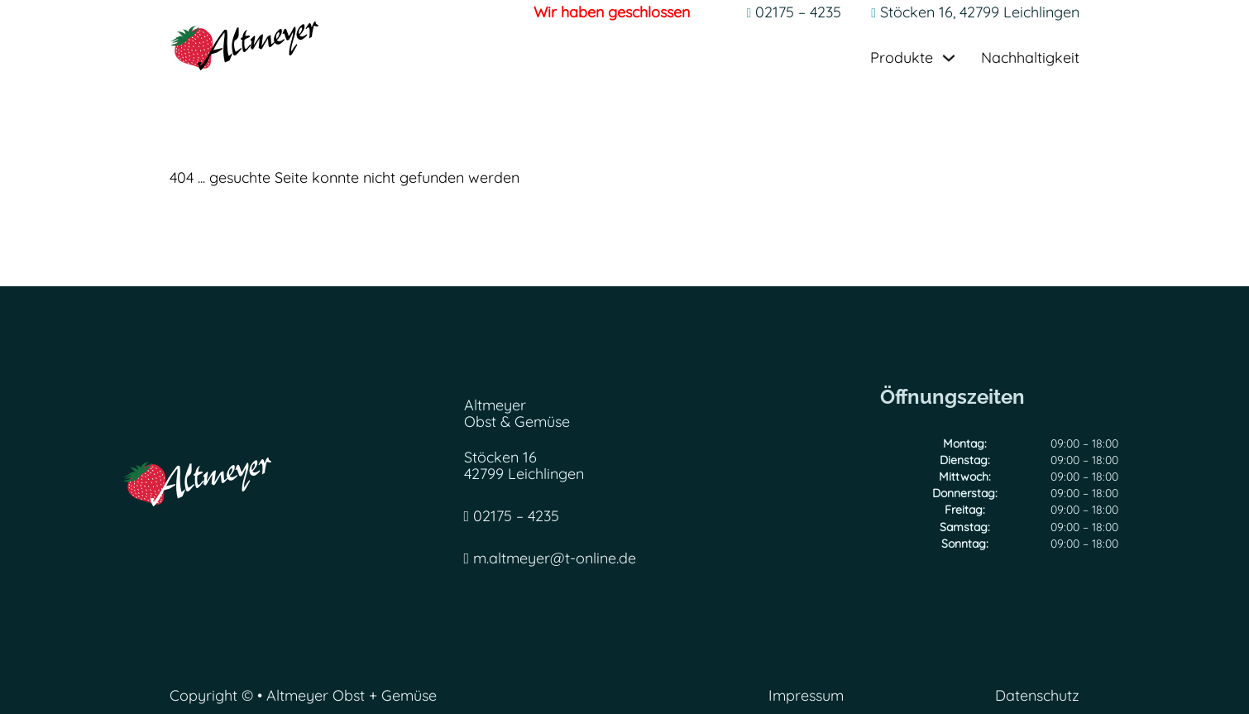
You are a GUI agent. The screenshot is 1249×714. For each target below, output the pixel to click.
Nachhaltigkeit (1030, 58)
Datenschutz (1037, 696)
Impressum (806, 696)
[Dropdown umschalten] (948, 57)
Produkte (901, 58)
